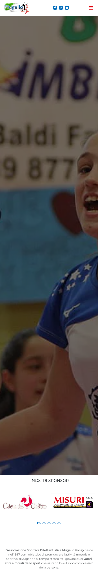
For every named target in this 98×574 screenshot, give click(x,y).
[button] (37, 523)
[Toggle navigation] (91, 6)
